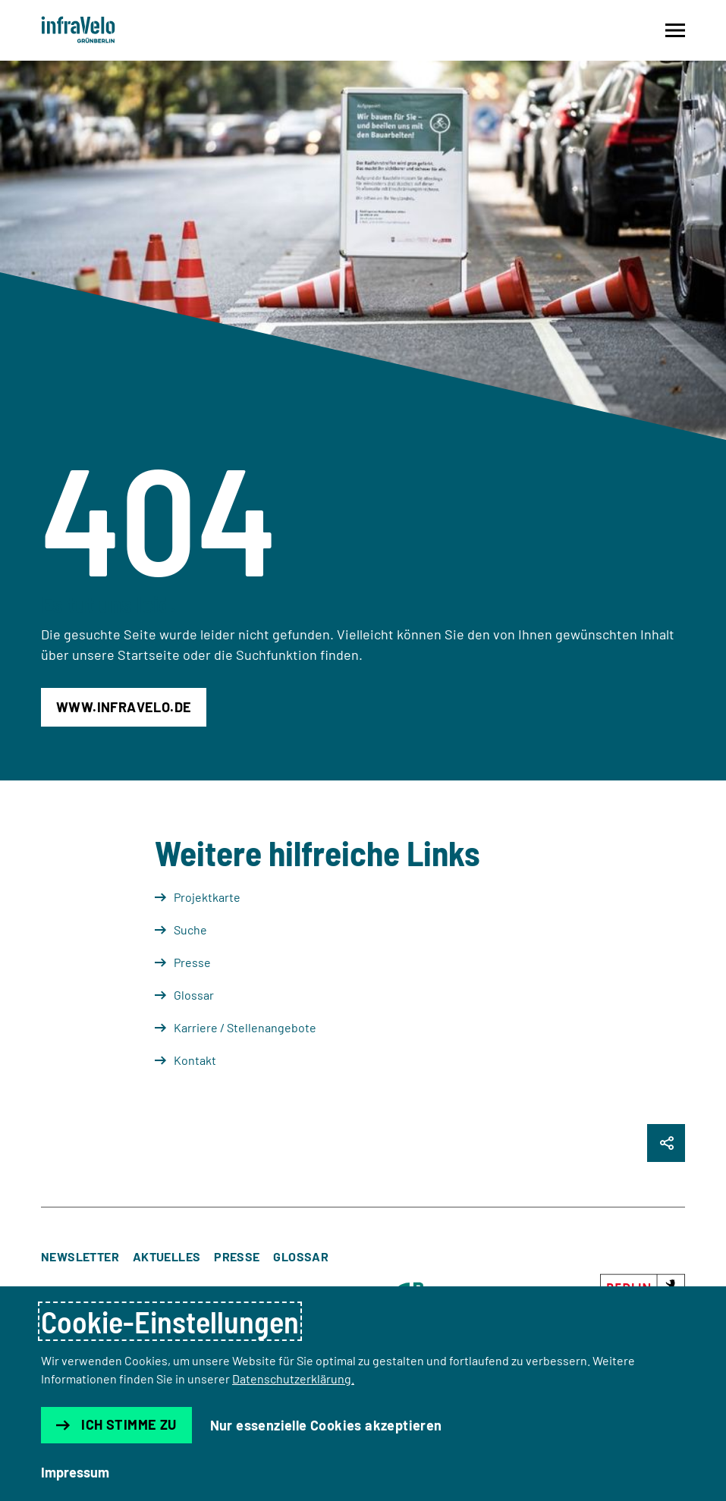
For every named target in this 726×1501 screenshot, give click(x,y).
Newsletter (80, 1256)
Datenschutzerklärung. (293, 1378)
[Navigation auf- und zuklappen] (675, 30)
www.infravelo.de (123, 707)
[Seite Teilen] (666, 1143)
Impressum (75, 1472)
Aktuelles (167, 1256)
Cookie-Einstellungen (170, 1321)
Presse (236, 1256)
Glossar (300, 1256)
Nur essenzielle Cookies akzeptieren (326, 1425)
